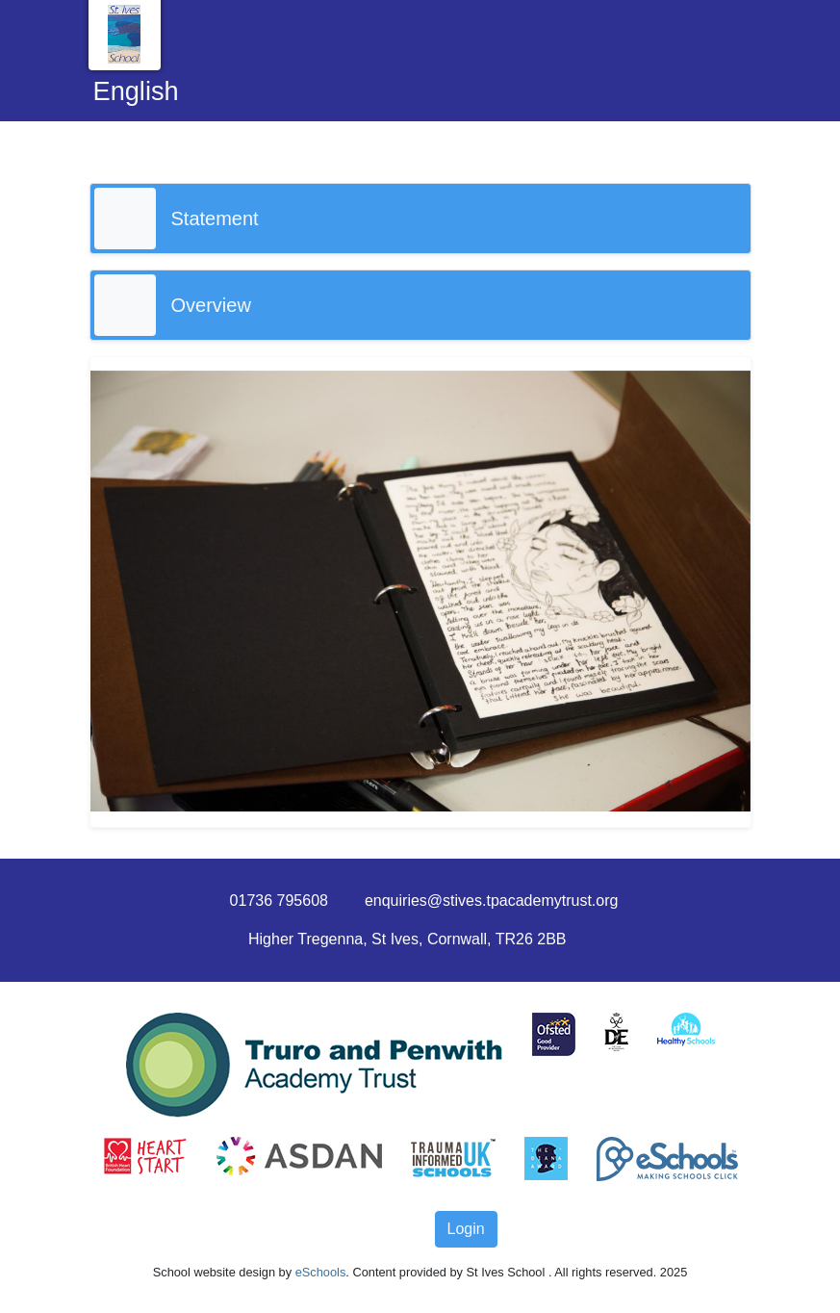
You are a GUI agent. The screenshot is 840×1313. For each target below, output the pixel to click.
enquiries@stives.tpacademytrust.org (491, 900)
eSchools (320, 1272)
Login (466, 1229)
